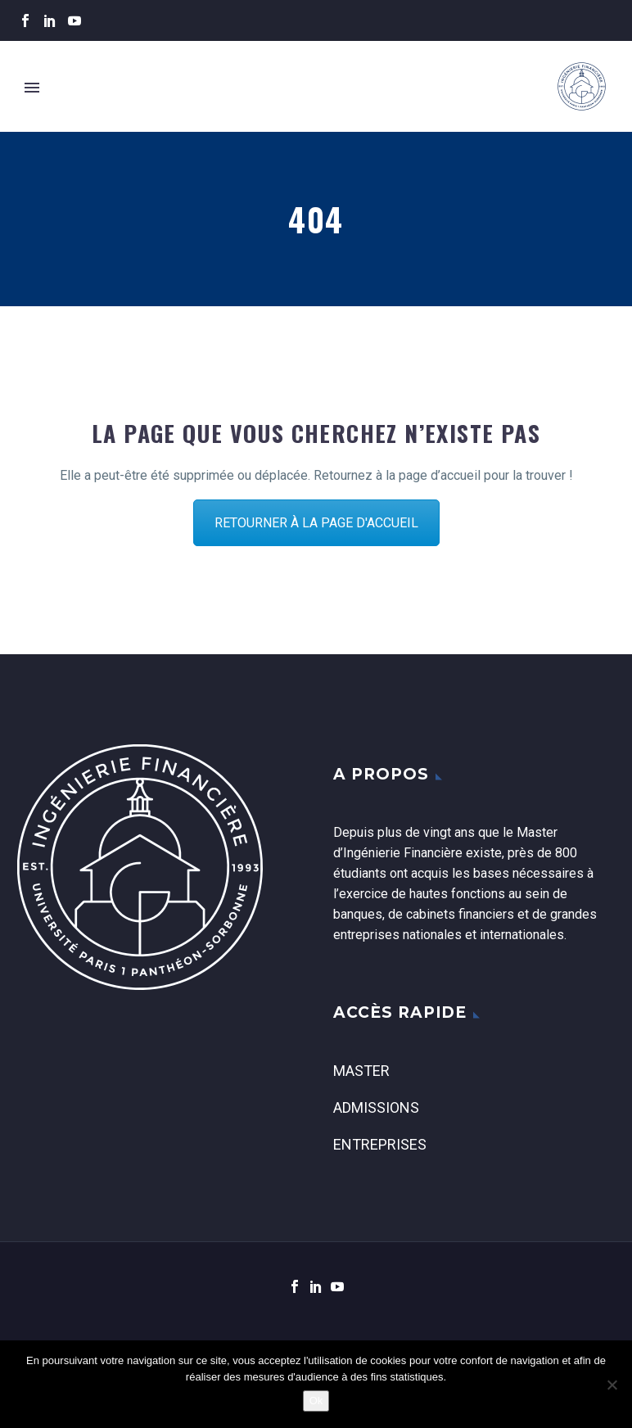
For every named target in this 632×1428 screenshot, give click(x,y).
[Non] (611, 1384)
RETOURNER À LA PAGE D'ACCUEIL (316, 523)
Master (361, 1070)
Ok (316, 1400)
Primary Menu (32, 88)
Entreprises (380, 1144)
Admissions (376, 1107)
